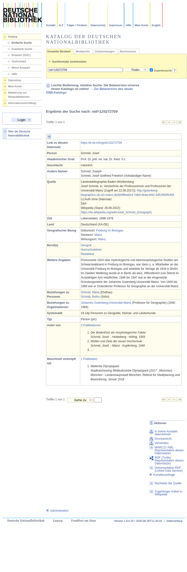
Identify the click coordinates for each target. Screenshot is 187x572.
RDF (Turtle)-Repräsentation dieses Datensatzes (169, 460)
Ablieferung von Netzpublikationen (19, 94)
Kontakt (50, 25)
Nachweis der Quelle (168, 483)
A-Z (61, 25)
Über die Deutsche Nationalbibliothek (19, 133)
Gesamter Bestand (58, 51)
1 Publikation (89, 359)
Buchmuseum (128, 51)
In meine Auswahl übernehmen (166, 433)
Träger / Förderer (77, 25)
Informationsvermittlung (22, 103)
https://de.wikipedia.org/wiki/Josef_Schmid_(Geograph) (116, 212)
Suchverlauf (19, 61)
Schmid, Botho (90, 296)
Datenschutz (98, 25)
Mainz (98, 235)
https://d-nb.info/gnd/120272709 (101, 142)
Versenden (162, 443)
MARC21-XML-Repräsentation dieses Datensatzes (169, 450)
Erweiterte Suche (22, 49)
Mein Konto (141, 25)
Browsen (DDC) (21, 55)
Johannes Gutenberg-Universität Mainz (106, 302)
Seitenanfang (174, 520)
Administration (57, 510)
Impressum (115, 25)
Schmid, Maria (90, 292)
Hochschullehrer (91, 249)
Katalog (12, 36)
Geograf (86, 245)
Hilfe (128, 25)
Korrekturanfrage (162, 475)
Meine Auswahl (21, 67)
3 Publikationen (91, 325)
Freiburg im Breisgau (109, 230)
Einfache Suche (22, 42)
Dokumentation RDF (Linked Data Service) (169, 469)
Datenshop (14, 80)
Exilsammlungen (104, 51)
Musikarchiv (83, 51)
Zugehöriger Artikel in (168, 493)
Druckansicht (163, 438)
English (156, 25)
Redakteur (87, 254)
